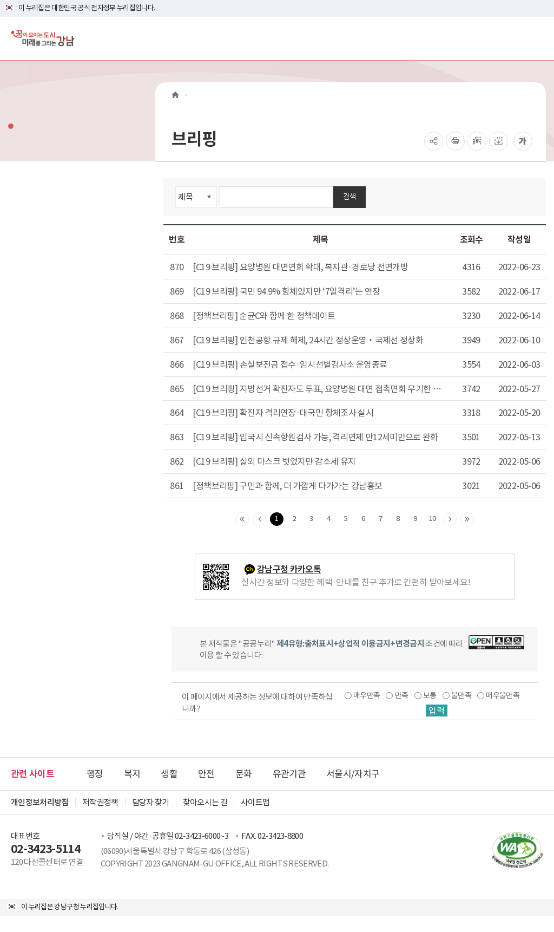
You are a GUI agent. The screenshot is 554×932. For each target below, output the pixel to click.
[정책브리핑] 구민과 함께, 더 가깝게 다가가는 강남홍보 (287, 485)
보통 (430, 695)
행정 (95, 774)
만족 (401, 695)
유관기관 (289, 774)
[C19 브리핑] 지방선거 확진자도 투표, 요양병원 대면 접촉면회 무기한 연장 (316, 389)
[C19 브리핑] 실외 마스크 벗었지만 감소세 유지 (274, 461)
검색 (349, 196)
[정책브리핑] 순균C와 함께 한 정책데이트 (264, 315)
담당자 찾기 (150, 802)
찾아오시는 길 (205, 802)
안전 (206, 774)
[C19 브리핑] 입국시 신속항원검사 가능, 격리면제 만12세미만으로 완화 (315, 437)
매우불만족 (502, 695)
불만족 (461, 695)
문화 (243, 774)
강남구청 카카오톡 (289, 569)
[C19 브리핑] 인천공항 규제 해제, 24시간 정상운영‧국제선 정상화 (308, 340)
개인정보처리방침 (40, 802)
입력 (436, 710)
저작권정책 (100, 802)
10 (432, 518)
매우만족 (366, 695)
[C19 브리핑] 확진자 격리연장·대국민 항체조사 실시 (283, 412)
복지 (132, 774)
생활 (169, 774)
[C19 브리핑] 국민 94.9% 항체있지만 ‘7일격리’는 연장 (286, 291)
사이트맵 (255, 802)
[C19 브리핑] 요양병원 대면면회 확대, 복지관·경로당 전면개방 (300, 267)
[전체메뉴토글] (537, 38)
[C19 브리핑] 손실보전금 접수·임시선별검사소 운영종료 (290, 364)
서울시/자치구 (352, 774)
